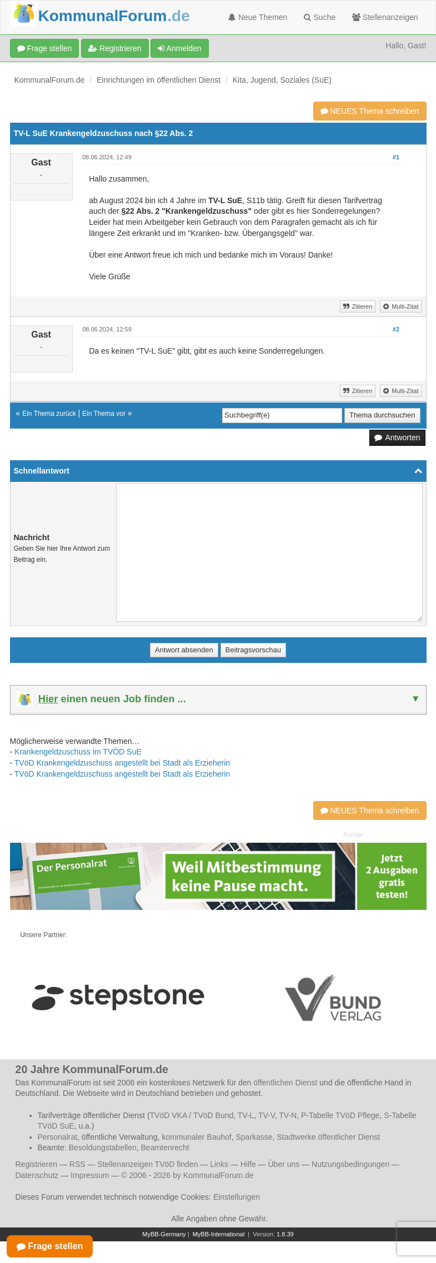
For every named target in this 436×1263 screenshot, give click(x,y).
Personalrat (58, 1137)
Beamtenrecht (165, 1147)
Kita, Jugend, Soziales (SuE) (282, 80)
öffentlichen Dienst (285, 1082)
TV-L (246, 1115)
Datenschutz (37, 1175)
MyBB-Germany (164, 1234)
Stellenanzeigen (385, 17)
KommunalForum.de (49, 80)
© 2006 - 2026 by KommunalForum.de (187, 1175)
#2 (396, 329)
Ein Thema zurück (49, 413)
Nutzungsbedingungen (350, 1164)
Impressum (90, 1175)
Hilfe (248, 1164)
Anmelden (179, 48)
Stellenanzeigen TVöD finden (147, 1164)
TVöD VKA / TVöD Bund (192, 1115)
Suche (319, 17)
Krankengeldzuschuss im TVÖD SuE (78, 751)
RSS (77, 1164)
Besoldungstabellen (103, 1147)
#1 (396, 157)
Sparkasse (253, 1137)
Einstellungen (236, 1196)
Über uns (283, 1164)
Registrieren (114, 48)
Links (219, 1164)
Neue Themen (257, 17)
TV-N (288, 1115)
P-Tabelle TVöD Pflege (340, 1115)
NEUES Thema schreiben (369, 111)
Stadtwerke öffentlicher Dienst (328, 1137)
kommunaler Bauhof (196, 1137)
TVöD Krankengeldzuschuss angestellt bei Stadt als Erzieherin (122, 762)
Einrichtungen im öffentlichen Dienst (158, 80)
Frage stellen (44, 48)
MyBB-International (219, 1234)
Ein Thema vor (104, 413)
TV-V (266, 1115)
